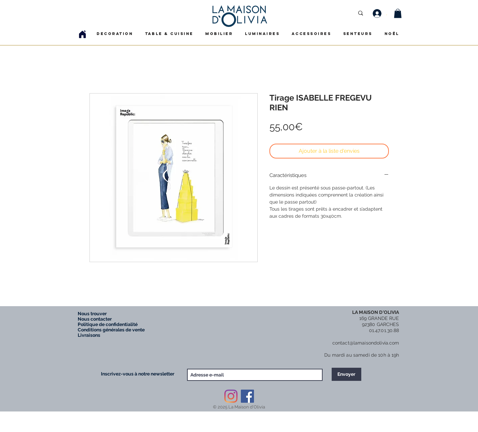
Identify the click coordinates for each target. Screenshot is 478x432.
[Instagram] (230, 396)
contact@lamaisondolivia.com (365, 343)
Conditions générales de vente (111, 329)
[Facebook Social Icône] (247, 396)
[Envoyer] (346, 374)
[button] (398, 13)
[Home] (82, 34)
